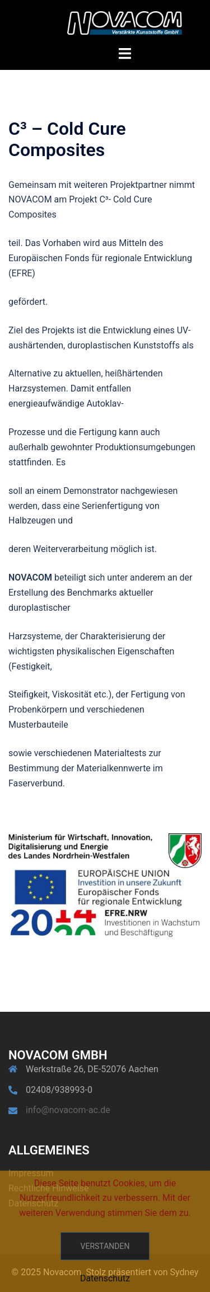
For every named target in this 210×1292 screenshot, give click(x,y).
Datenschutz (105, 1278)
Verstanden (105, 1246)
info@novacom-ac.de (68, 1110)
